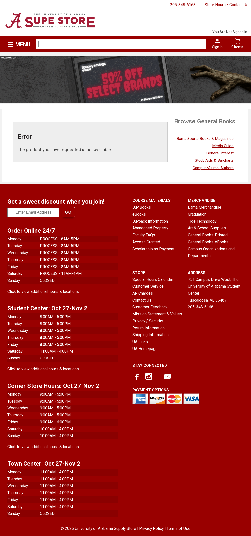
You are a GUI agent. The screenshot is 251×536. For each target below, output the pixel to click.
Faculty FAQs (143, 235)
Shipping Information (150, 334)
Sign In (217, 47)
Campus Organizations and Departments (211, 252)
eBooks (139, 214)
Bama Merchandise (205, 207)
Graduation (197, 214)
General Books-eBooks (208, 242)
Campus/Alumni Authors (213, 168)
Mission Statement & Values (157, 314)
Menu (23, 44)
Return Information (148, 328)
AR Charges (142, 293)
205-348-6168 (183, 4)
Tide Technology (202, 221)
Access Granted (146, 242)
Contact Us (142, 300)
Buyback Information (150, 221)
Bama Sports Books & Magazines (205, 138)
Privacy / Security (147, 321)
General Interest (220, 153)
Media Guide (223, 146)
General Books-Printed (208, 235)
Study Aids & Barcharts (214, 160)
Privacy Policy (151, 528)
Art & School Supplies (207, 228)
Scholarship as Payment (153, 249)
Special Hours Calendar (152, 279)
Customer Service (148, 286)
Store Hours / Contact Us (226, 4)
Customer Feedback (150, 307)
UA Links (140, 341)
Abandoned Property (150, 228)
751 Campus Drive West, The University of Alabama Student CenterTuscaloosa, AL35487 (214, 290)
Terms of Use (178, 528)
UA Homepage (145, 348)
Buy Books (141, 207)
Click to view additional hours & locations (43, 291)
